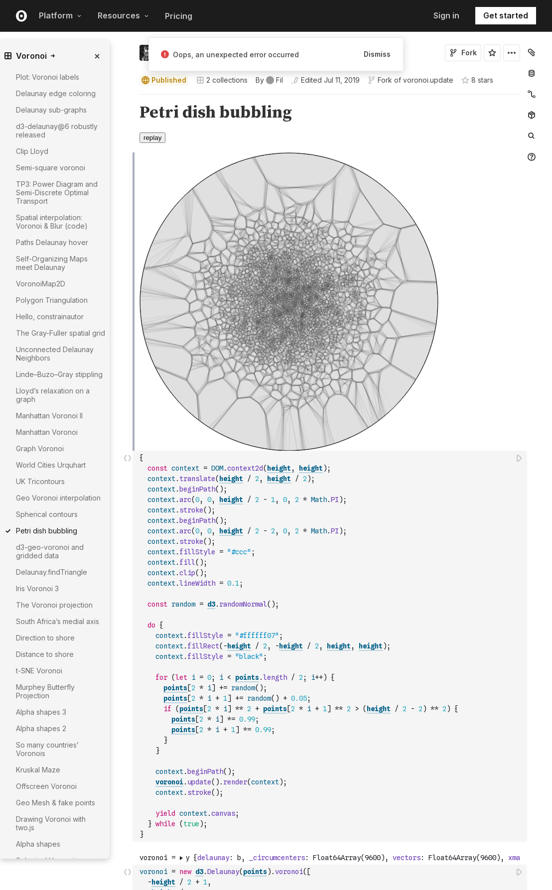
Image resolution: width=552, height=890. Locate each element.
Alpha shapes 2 (41, 728)
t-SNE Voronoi (39, 670)
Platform (60, 15)
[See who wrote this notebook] (269, 80)
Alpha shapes (38, 844)
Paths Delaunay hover (52, 242)
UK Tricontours (40, 481)
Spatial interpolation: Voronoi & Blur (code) (52, 221)
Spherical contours (47, 514)
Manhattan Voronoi (47, 432)
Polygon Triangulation (52, 300)
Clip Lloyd (32, 151)
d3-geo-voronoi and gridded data (50, 551)
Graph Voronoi (40, 448)
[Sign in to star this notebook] (492, 52)
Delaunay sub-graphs (51, 110)
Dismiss (377, 54)
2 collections (222, 80)
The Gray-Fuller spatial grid (60, 333)
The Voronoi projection (54, 605)
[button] (128, 99)
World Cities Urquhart (51, 465)
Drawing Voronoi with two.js (51, 823)
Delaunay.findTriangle (51, 572)
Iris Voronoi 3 (37, 588)
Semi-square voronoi (50, 167)
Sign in (446, 15)
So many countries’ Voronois (47, 749)
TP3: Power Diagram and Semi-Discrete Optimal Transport (57, 192)
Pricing (178, 16)
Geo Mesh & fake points (55, 802)
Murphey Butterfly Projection (45, 691)
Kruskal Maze (38, 769)
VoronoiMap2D (40, 283)
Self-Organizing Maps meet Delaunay (52, 262)
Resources (123, 15)
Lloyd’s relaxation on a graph (53, 394)
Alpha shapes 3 (41, 712)
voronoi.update (428, 80)
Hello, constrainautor (50, 316)
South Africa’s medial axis (57, 621)
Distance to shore (45, 654)
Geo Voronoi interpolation (58, 498)
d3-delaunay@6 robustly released (57, 130)
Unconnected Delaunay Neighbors (55, 353)
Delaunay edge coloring (56, 93)
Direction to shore (45, 638)
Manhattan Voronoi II (49, 415)
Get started (505, 15)
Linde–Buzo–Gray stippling (59, 374)
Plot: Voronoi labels (47, 77)
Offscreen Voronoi (46, 786)
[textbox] (331, 646)
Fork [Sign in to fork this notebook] (463, 52)
